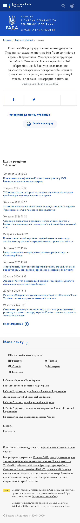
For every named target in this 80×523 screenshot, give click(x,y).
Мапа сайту (9, 431)
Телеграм (15, 372)
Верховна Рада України (38, 30)
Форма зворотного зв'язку (45, 496)
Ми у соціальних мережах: (25, 355)
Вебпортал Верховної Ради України (21, 380)
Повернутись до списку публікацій (28, 115)
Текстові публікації (24, 40)
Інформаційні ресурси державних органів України (28, 417)
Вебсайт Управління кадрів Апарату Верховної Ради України (34, 391)
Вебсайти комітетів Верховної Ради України (26, 386)
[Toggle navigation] (4, 5)
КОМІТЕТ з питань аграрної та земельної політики (38, 20)
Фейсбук (15, 361)
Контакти (7, 426)
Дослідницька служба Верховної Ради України (27, 397)
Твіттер (51, 361)
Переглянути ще (13, 324)
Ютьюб (14, 366)
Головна (7, 40)
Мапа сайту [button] (13, 342)
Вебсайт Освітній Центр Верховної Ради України (28, 402)
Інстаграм (52, 366)
